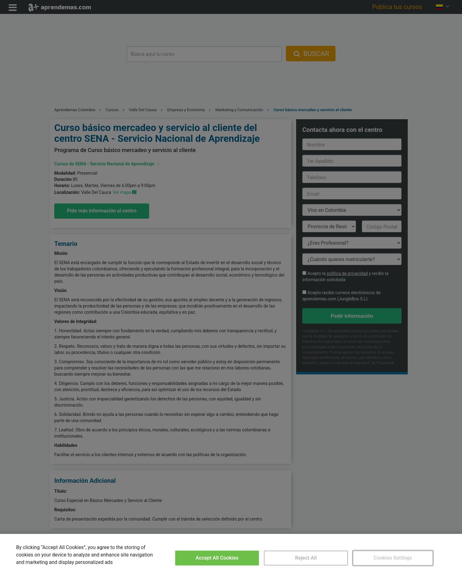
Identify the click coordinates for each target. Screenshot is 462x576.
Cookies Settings (393, 558)
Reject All (306, 558)
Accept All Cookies (217, 558)
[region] (231, 555)
